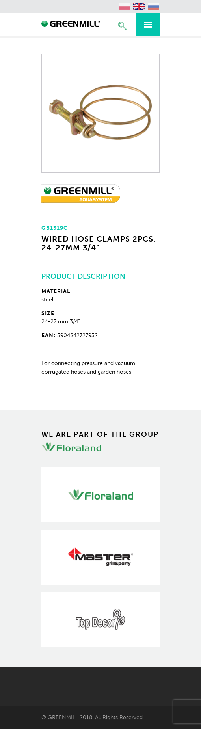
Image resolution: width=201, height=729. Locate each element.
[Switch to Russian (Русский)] (154, 6)
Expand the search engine (122, 26)
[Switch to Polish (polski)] (124, 6)
